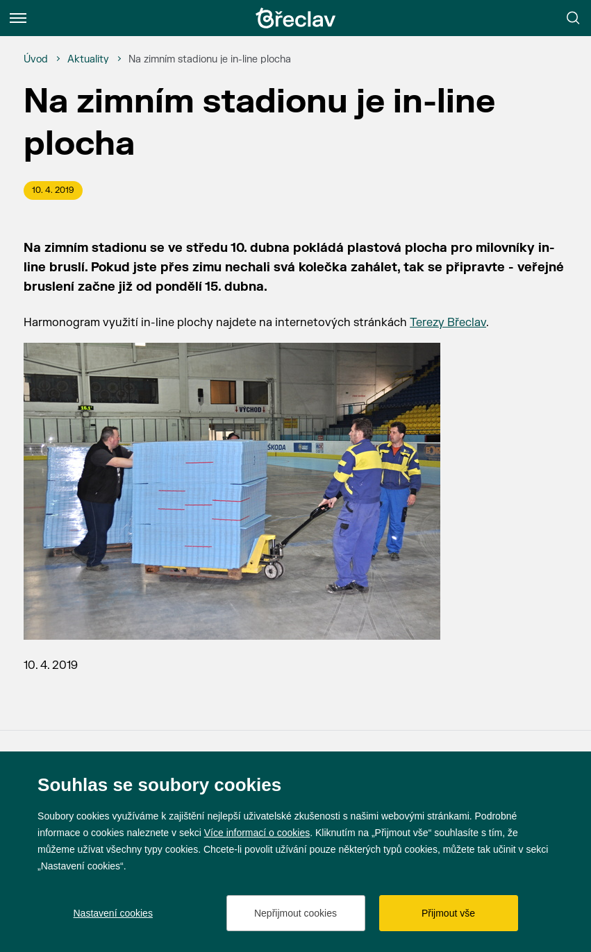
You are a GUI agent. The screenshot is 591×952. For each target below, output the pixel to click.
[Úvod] (36, 59)
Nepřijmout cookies (295, 913)
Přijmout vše (448, 913)
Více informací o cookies (257, 832)
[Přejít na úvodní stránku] (296, 18)
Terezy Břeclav (448, 323)
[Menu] (18, 18)
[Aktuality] (88, 59)
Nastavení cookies (113, 913)
